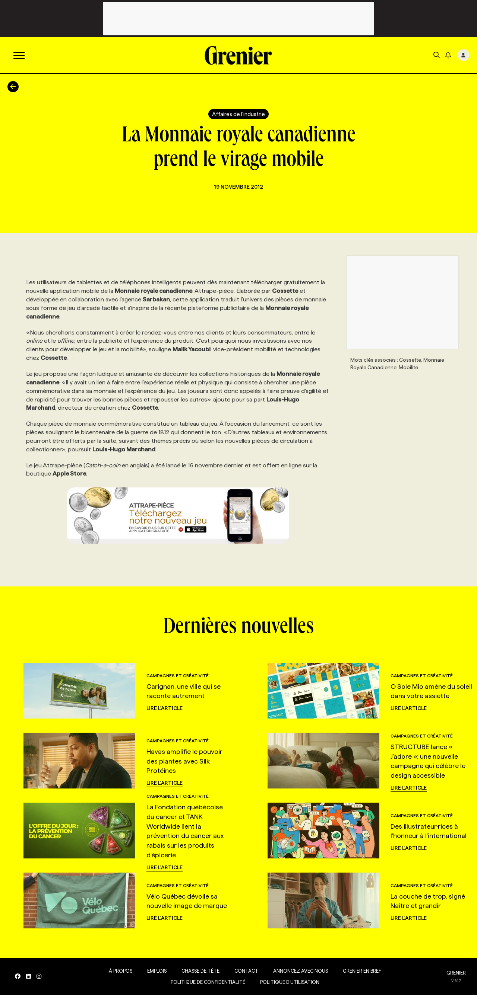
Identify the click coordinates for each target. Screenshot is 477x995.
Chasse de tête (200, 970)
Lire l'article (164, 708)
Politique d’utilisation (289, 982)
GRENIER (456, 972)
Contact (246, 970)
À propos (120, 970)
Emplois (157, 970)
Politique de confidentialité (208, 982)
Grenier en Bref (362, 970)
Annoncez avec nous (300, 970)
